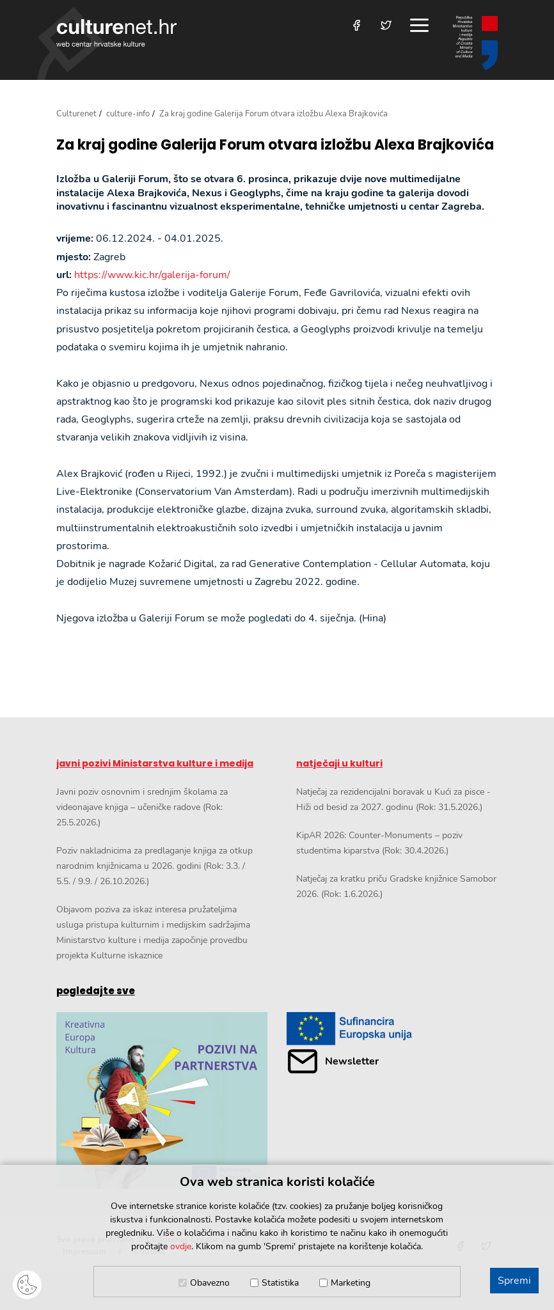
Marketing (350, 1283)
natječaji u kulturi (339, 763)
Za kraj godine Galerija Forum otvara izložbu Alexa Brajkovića (275, 145)
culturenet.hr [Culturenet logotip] (116, 33)
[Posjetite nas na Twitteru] (386, 25)
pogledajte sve (95, 990)
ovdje (180, 1246)
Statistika (280, 1283)
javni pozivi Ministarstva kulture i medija (154, 763)
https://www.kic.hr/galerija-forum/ (152, 275)
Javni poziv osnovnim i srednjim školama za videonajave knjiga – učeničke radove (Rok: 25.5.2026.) (142, 807)
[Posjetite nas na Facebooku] (356, 25)
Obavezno (210, 1283)
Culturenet (76, 114)
